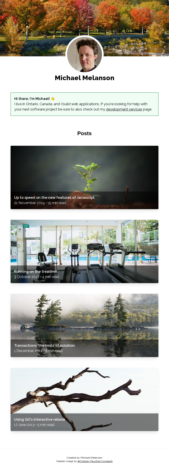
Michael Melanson (84, 78)
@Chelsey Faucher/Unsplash (95, 461)
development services (124, 109)
